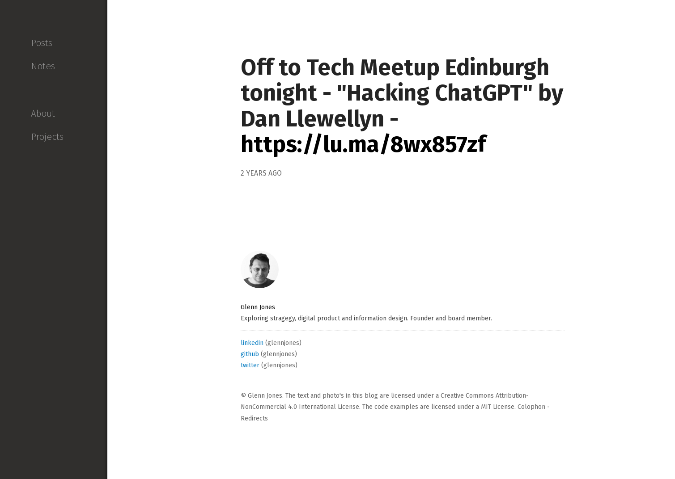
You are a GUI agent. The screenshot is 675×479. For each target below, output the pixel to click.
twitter (250, 365)
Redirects (254, 418)
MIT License (497, 407)
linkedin (252, 343)
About (43, 113)
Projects (47, 137)
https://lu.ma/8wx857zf (363, 144)
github (250, 354)
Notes (43, 66)
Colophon (531, 407)
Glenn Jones (258, 307)
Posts (41, 43)
